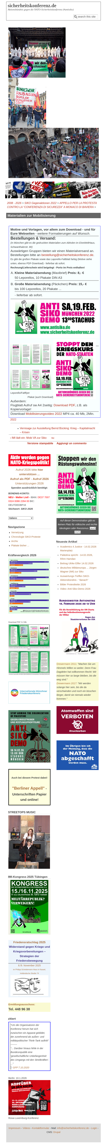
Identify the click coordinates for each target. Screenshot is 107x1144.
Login (94, 1128)
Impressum (14, 1128)
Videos (26, 1128)
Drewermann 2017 (66, 683)
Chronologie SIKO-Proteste (25, 536)
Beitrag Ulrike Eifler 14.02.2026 (77, 563)
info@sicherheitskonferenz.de (73, 1128)
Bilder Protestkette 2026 (73, 584)
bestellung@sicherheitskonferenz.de (67, 255)
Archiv (14, 541)
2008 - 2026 (14, 203)
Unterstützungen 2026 (29, 483)
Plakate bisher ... (20, 545)
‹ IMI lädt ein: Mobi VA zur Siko (28, 437)
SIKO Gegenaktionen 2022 (40, 203)
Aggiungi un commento (72, 443)
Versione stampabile (40, 443)
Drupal (56, 1132)
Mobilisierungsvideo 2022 (44, 413)
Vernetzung (17, 532)
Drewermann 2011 (66, 664)
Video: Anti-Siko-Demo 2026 (75, 588)
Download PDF (64, 405)
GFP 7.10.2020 (21, 1067)
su (52, 437)
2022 (13, 419)
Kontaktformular (40, 1128)
